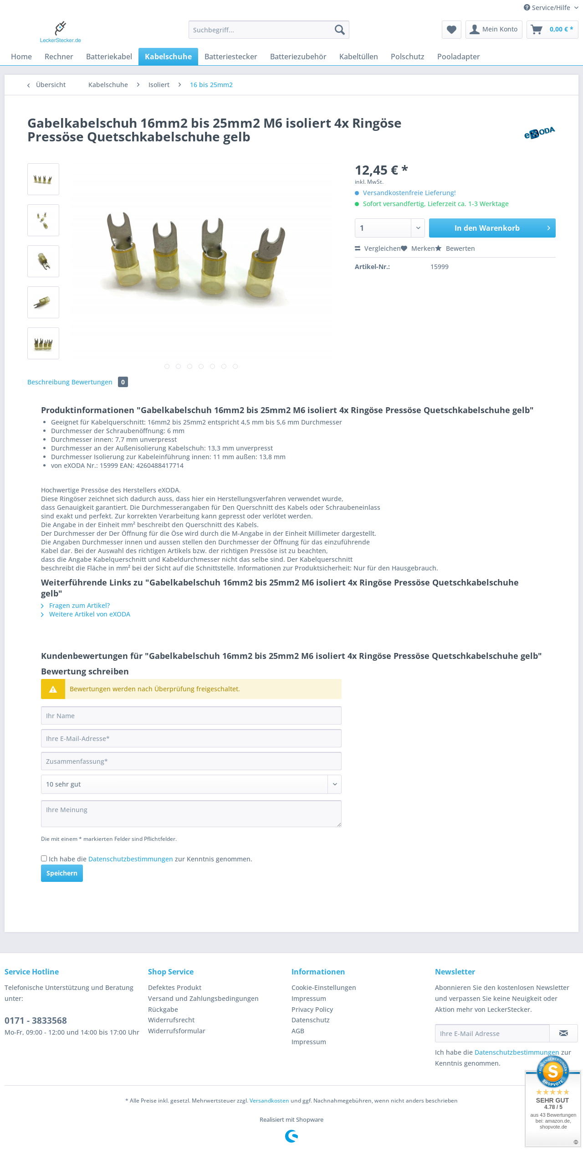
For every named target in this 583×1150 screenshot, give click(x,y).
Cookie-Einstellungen (324, 987)
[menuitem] (269, 34)
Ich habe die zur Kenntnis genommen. (150, 859)
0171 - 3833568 (36, 1020)
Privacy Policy (312, 1009)
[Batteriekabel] (109, 56)
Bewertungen (100, 382)
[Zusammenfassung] (191, 761)
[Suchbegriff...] (269, 30)
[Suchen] (339, 30)
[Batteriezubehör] (298, 56)
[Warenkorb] (552, 30)
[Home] (21, 56)
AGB (298, 1030)
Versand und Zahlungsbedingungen (203, 998)
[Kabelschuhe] (168, 56)
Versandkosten (269, 1100)
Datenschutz (311, 1019)
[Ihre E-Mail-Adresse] (191, 738)
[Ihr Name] (191, 715)
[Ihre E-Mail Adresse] (492, 1033)
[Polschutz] (407, 56)
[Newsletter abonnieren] (563, 1033)
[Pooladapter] (458, 56)
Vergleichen (378, 248)
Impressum (309, 998)
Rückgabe (163, 1009)
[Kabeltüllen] (358, 56)
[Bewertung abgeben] (191, 784)
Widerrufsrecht (171, 1019)
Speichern (61, 873)
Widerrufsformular (176, 1030)
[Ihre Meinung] (191, 813)
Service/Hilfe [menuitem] (548, 7)
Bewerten (455, 248)
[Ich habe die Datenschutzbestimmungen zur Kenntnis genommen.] (44, 858)
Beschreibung (48, 382)
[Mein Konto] (493, 30)
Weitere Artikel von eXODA (85, 614)
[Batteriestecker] (231, 56)
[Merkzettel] (451, 30)
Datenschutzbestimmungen (130, 859)
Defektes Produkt (174, 987)
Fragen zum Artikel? (75, 605)
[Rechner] (59, 56)
